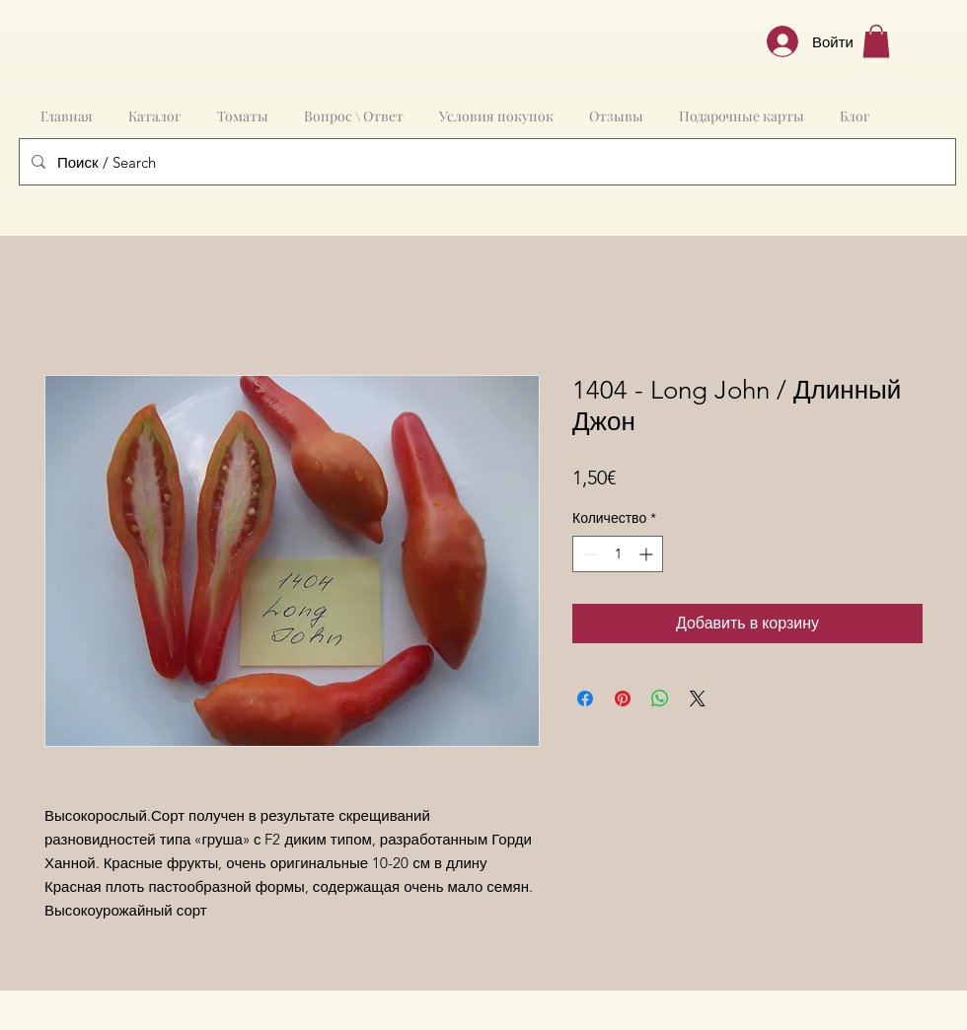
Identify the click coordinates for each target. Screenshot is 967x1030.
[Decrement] (587, 554)
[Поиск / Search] (485, 161)
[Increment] (647, 554)
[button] (876, 41)
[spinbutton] (617, 554)
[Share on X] (697, 698)
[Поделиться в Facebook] (585, 698)
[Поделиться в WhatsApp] (660, 698)
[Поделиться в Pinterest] (622, 698)
